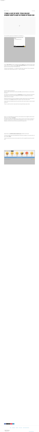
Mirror (17, 65)
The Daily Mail (20, 94)
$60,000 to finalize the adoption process (15, 133)
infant (23, 64)
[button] (5, 423)
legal (12, 99)
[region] (19, 7)
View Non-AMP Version (31, 431)
